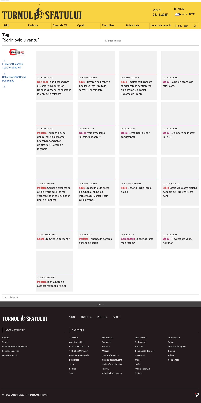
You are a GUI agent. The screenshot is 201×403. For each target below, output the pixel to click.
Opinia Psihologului (177, 346)
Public (171, 342)
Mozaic (105, 351)
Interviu (105, 369)
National (139, 373)
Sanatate (139, 346)
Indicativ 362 (141, 337)
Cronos (171, 351)
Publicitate (74, 360)
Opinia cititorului (142, 369)
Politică (42, 132)
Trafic (137, 364)
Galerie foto (173, 360)
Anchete (106, 346)
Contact (5, 337)
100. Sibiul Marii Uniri (78, 351)
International (174, 337)
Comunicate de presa (145, 351)
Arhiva (171, 355)
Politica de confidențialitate (15, 346)
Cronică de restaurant (112, 360)
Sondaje (6, 342)
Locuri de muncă (9, 355)
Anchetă (86, 317)
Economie (106, 342)
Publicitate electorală (79, 355)
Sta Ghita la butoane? (57, 238)
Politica (72, 369)
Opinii (167, 81)
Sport (41, 238)
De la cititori (140, 342)
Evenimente (107, 337)
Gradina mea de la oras (79, 346)
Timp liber (73, 337)
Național (42, 81)
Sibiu (82, 81)
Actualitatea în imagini (112, 373)
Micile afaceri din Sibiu (112, 364)
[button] (181, 26)
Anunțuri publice (77, 342)
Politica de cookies (10, 351)
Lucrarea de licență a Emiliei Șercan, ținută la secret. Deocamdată (94, 85)
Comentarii (128, 238)
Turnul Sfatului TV (110, 355)
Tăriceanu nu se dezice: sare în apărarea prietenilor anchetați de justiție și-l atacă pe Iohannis (51, 140)
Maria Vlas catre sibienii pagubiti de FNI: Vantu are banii (180, 191)
